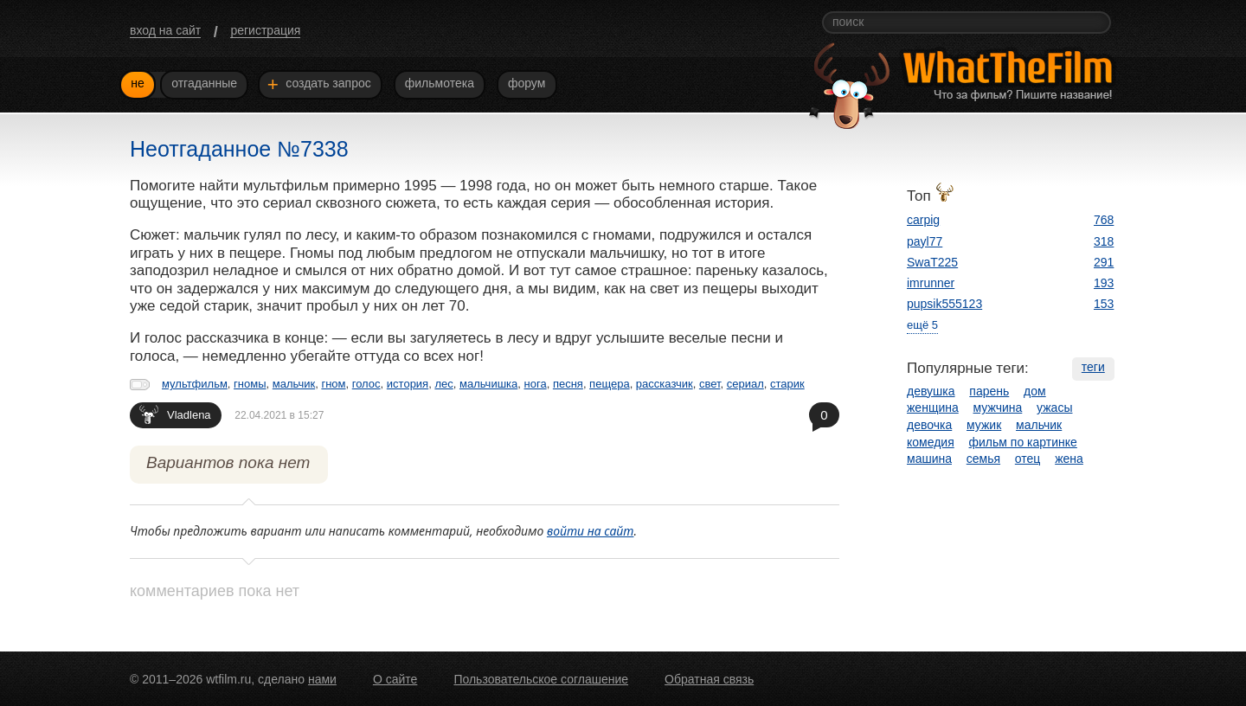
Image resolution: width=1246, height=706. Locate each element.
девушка (931, 391)
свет (710, 383)
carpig (923, 220)
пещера (609, 383)
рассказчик (664, 383)
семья (983, 458)
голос (366, 383)
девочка (929, 425)
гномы (250, 383)
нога (535, 383)
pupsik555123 (944, 304)
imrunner (930, 283)
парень (989, 391)
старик (787, 383)
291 (1104, 262)
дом (1035, 391)
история (407, 383)
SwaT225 (932, 262)
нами (322, 679)
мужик (984, 425)
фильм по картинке (1023, 442)
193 (1104, 283)
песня (568, 383)
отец (1028, 458)
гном (333, 383)
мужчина (998, 407)
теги (1093, 367)
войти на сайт (590, 531)
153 (1104, 304)
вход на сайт (165, 30)
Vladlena (175, 414)
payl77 (924, 241)
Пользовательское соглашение (540, 679)
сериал (745, 383)
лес (443, 383)
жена (1069, 458)
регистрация (265, 30)
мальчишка (488, 383)
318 (1104, 241)
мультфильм (195, 383)
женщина (933, 407)
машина (929, 458)
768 (1104, 220)
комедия (930, 442)
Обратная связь (709, 679)
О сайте (395, 679)
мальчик (294, 383)
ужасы (1054, 407)
